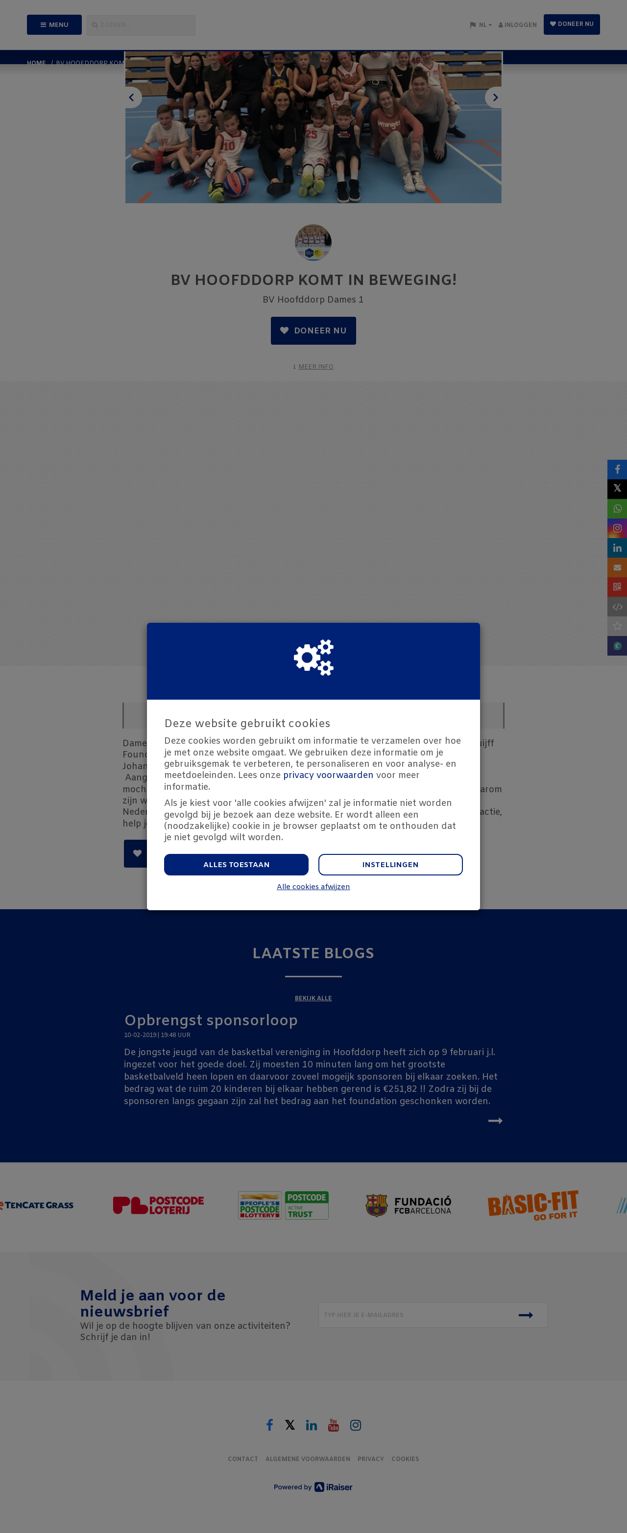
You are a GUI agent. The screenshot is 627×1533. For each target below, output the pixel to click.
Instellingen (390, 865)
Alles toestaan (236, 865)
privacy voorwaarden (328, 775)
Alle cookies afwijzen (313, 887)
